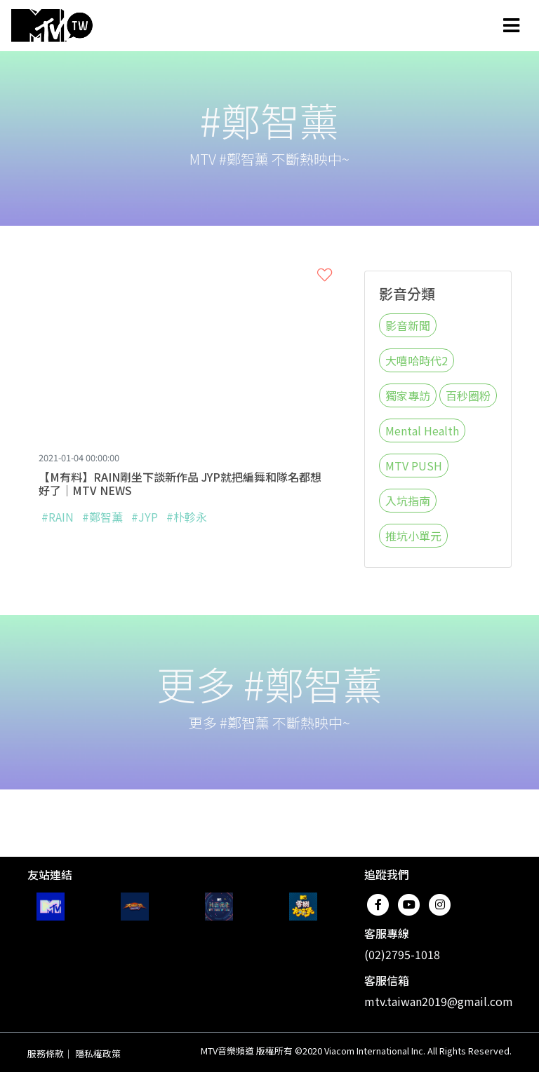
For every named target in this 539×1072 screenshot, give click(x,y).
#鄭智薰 (102, 516)
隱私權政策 (98, 1053)
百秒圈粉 (468, 395)
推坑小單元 (413, 535)
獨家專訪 (407, 395)
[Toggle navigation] (511, 25)
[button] (324, 275)
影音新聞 (407, 325)
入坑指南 (407, 500)
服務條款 (45, 1053)
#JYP (144, 516)
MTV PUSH (413, 465)
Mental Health (422, 430)
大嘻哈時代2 (416, 360)
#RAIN (57, 516)
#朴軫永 (186, 516)
